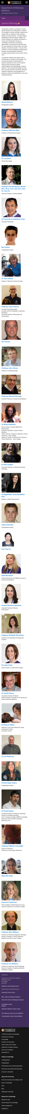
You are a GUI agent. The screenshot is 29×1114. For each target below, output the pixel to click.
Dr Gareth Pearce (8, 693)
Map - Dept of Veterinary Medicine (11, 997)
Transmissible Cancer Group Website (12, 1016)
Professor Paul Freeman (10, 307)
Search (26, 2)
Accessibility (5, 1039)
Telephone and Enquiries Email (10, 986)
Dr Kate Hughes (7, 464)
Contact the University (8, 1037)
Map (3, 1088)
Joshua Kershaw (7, 525)
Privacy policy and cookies (9, 1044)
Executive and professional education (12, 1069)
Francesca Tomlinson (9, 902)
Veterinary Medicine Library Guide (11, 1009)
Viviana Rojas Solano (9, 783)
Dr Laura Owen (7, 665)
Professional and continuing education (12, 1066)
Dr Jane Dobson (7, 278)
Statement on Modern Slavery (10, 1047)
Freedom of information (8, 1042)
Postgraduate (5, 1063)
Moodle (4, 1006)
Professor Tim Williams (10, 964)
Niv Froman (6, 342)
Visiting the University (7, 1091)
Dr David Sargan (8, 811)
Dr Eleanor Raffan (8, 725)
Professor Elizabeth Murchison (13, 635)
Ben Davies (6, 247)
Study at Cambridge (7, 1057)
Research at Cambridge (8, 1096)
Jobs (3, 1085)
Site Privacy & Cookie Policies (10, 989)
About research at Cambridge (10, 1102)
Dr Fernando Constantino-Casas (13, 219)
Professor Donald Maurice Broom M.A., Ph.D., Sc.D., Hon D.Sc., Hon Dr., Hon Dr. (14, 188)
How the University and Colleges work (12, 1079)
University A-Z (5, 1052)
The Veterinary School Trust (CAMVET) (12, 1013)
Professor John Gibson (10, 368)
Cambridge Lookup (7, 1004)
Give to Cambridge (7, 1082)
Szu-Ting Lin (6, 549)
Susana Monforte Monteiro (11, 605)
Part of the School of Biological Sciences (13, 999)
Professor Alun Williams (10, 932)
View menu (2, 2)
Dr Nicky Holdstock (9, 424)
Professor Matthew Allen (11, 130)
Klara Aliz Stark (7, 876)
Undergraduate (6, 1060)
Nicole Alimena (7, 102)
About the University (8, 1076)
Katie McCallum (7, 575)
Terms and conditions (7, 1049)
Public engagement (7, 1105)
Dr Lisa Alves (6, 158)
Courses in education (7, 1071)
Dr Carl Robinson (8, 756)
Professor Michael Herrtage (12, 396)
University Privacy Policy (8, 992)
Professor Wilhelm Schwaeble (12, 846)
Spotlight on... (5, 1108)
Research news (6, 1099)
